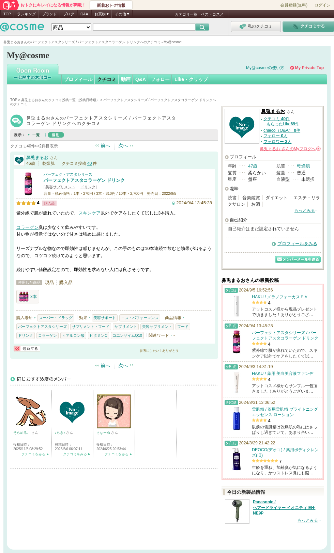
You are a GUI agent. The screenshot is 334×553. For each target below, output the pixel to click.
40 (89, 163)
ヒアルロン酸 (73, 335)
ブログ (68, 14)
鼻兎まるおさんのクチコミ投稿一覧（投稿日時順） (60, 100)
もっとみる (304, 210)
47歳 (252, 166)
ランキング (26, 14)
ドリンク (87, 187)
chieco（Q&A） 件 (281, 130)
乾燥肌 (303, 166)
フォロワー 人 (277, 141)
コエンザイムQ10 (127, 335)
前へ (105, 145)
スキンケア (89, 213)
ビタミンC (98, 335)
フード (182, 327)
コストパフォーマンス (139, 318)
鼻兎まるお (37, 157)
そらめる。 (22, 432)
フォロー (160, 79)
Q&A (84, 14)
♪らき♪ (60, 432)
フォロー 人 (275, 135)
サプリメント (126, 327)
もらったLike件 (283, 124)
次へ (123, 145)
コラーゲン (27, 227)
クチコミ (106, 79)
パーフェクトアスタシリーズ (68, 174)
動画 (126, 79)
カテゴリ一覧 (186, 14)
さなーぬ (103, 432)
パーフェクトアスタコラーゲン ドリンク (84, 180)
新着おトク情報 (111, 5)
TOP (7, 14)
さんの (290, 148)
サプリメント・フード (90, 327)
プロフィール (78, 79)
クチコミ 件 (276, 118)
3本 (28, 296)
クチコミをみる (33, 454)
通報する (27, 348)
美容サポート (104, 318)
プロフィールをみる (297, 243)
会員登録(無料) (293, 5)
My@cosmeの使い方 (265, 67)
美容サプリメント (60, 187)
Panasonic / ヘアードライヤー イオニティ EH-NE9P (284, 508)
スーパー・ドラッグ (56, 318)
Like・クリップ (191, 79)
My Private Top (309, 67)
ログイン (322, 5)
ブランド (49, 14)
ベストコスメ (212, 14)
